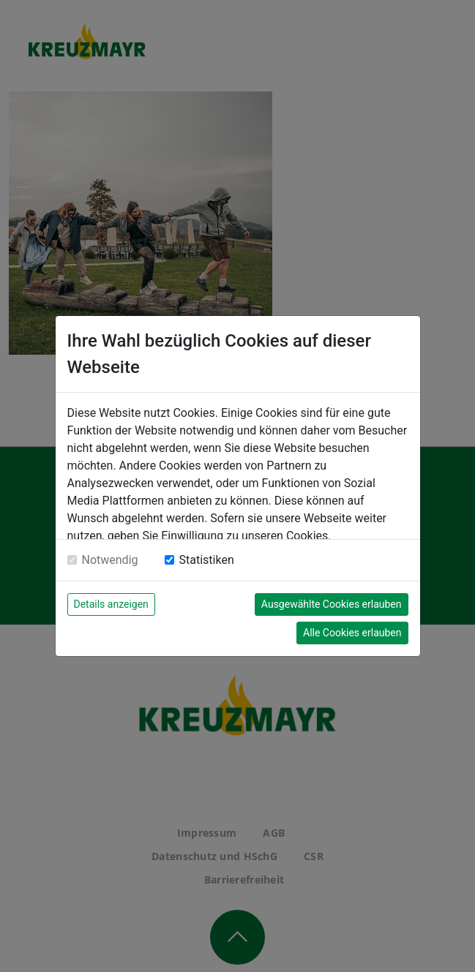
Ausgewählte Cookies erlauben (331, 604)
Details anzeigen (111, 604)
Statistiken (206, 560)
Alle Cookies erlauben (352, 632)
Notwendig (110, 560)
